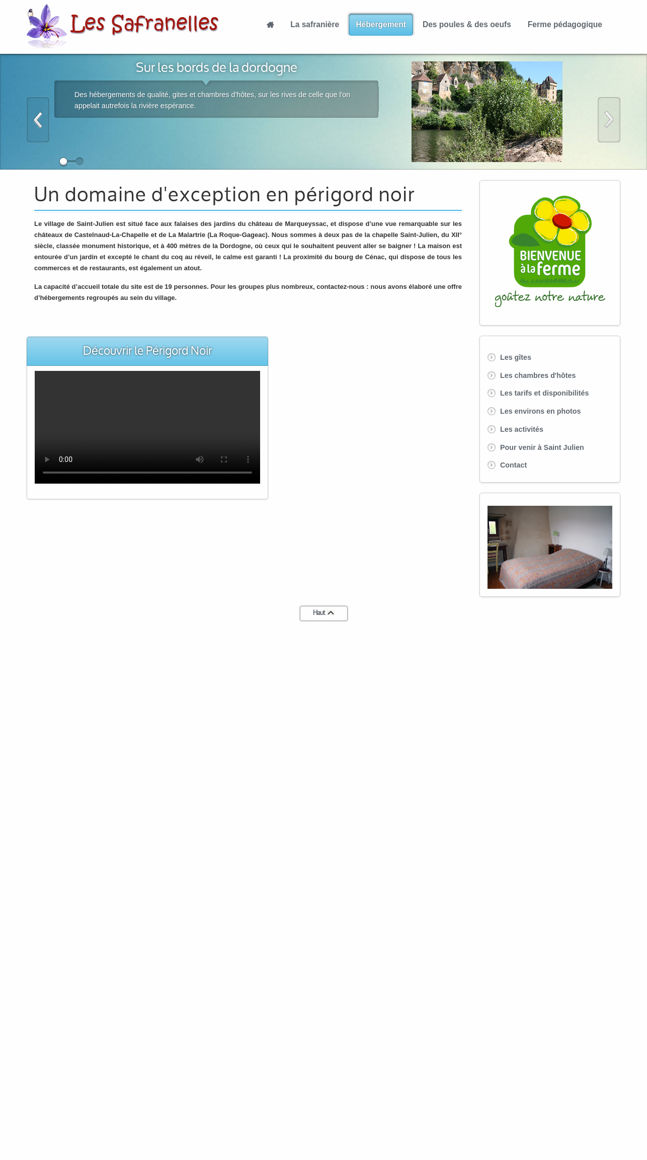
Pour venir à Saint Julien (542, 447)
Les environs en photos (540, 411)
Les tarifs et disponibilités (544, 393)
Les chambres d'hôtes (538, 375)
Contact (513, 465)
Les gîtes (515, 357)
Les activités (521, 429)
